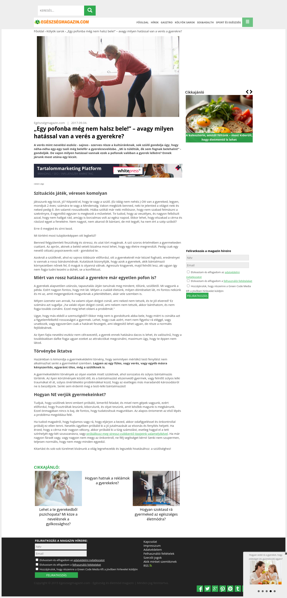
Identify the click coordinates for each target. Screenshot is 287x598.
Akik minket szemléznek (160, 561)
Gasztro (167, 22)
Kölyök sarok (185, 22)
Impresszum (152, 546)
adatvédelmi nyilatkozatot (89, 560)
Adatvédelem (153, 550)
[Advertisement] (219, 61)
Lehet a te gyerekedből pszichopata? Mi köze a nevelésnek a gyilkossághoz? (58, 514)
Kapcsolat (150, 542)
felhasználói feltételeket (238, 281)
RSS (148, 565)
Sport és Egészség (228, 22)
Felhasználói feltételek (159, 553)
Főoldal (143, 22)
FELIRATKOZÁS (56, 575)
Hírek (155, 22)
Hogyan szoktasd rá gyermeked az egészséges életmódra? (156, 511)
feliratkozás (197, 296)
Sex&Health (205, 22)
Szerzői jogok (153, 557)
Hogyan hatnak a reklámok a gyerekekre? (107, 480)
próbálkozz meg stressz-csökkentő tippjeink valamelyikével (127, 434)
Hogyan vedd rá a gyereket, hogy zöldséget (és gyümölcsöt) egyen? (265, 568)
